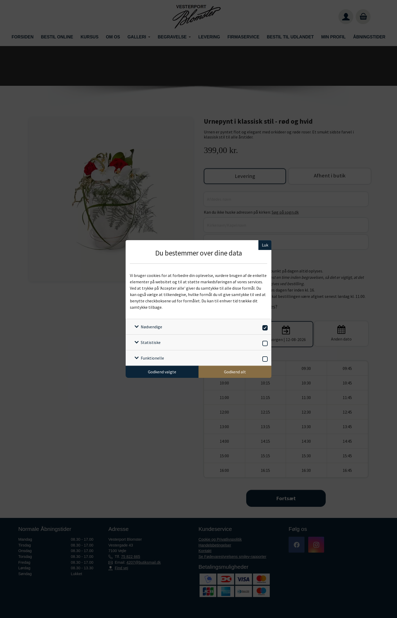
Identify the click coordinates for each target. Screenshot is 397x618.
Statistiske (151, 342)
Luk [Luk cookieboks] (265, 245)
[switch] (264, 327)
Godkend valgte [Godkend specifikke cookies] (162, 371)
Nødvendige (151, 326)
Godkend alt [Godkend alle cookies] (235, 371)
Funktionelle (152, 358)
